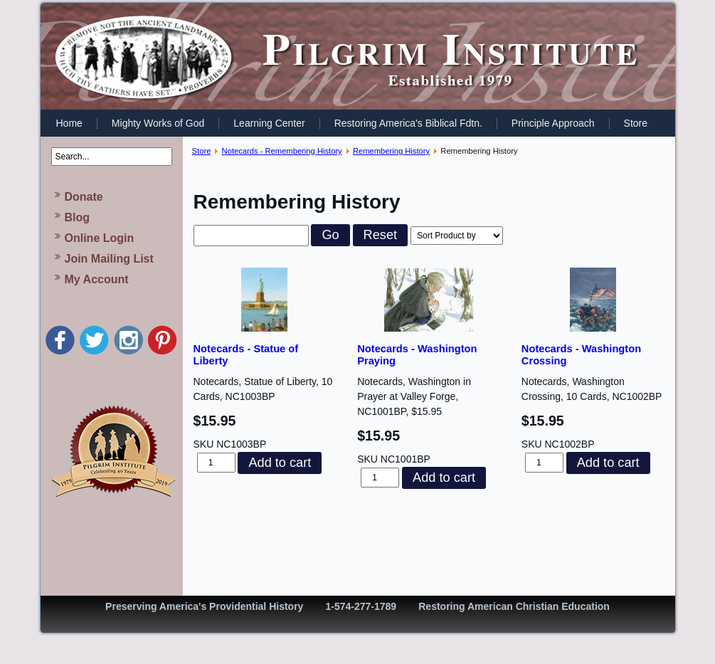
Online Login (99, 238)
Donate (84, 197)
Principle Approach (553, 123)
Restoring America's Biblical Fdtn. (408, 123)
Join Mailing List (109, 259)
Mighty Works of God (158, 123)
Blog (77, 217)
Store (635, 123)
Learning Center (268, 123)
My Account (97, 279)
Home (69, 123)
